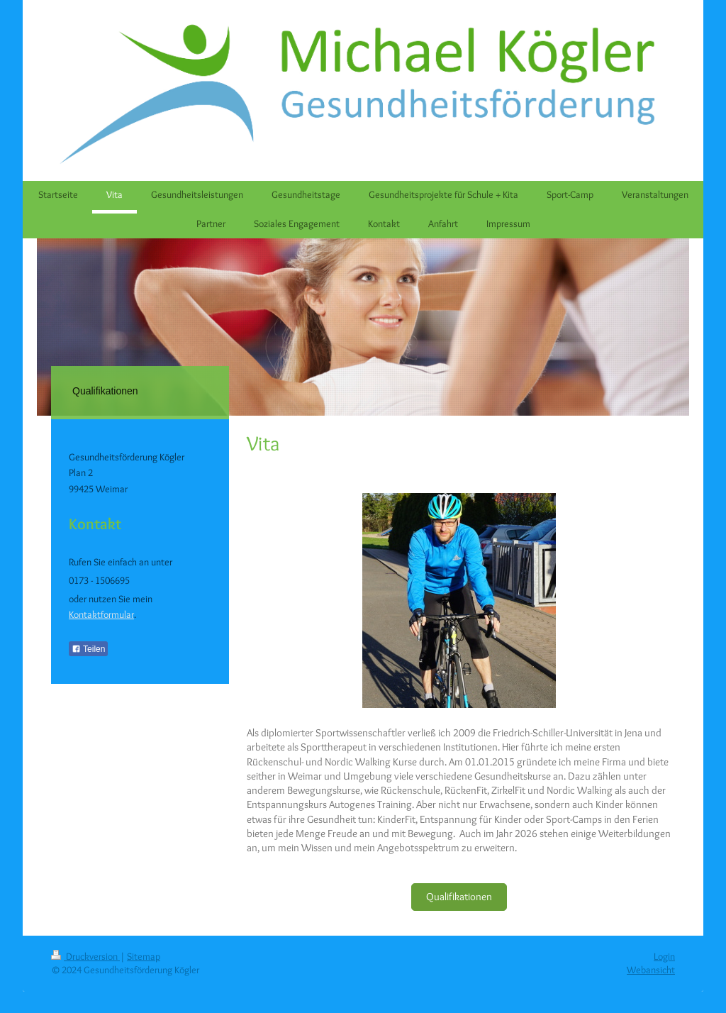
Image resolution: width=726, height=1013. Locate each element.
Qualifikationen (459, 896)
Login (664, 956)
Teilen (88, 649)
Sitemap (143, 956)
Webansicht (651, 969)
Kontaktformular (101, 614)
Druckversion (85, 956)
